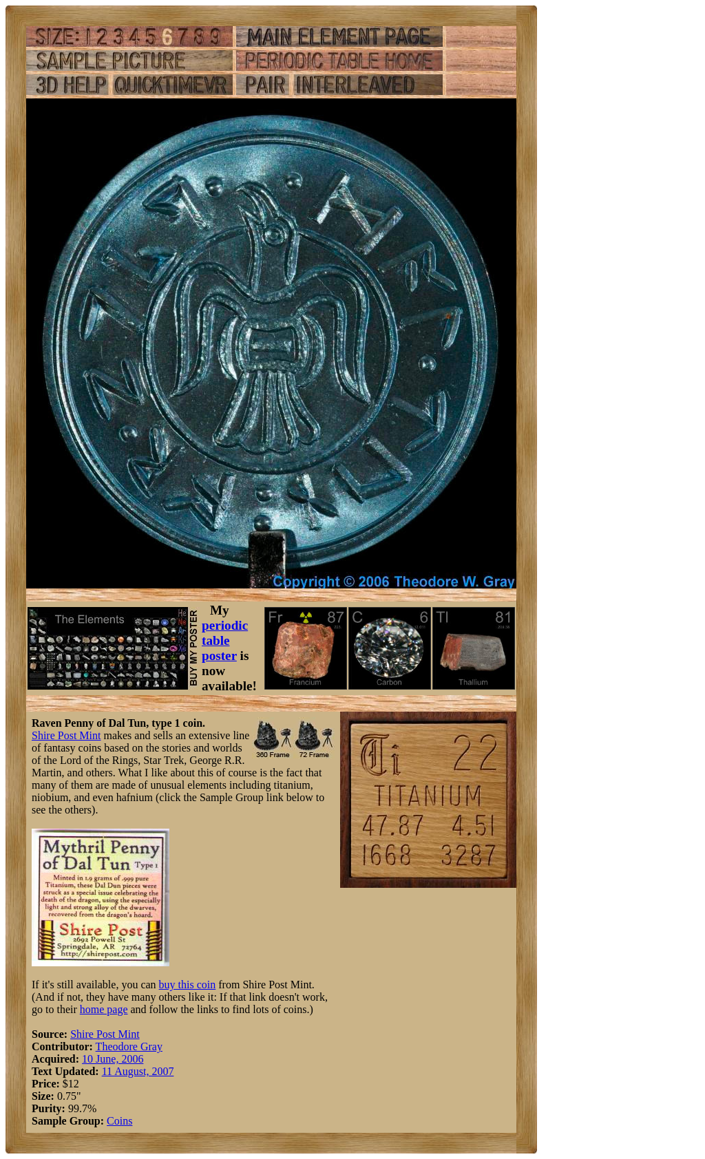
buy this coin (187, 984)
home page (104, 1009)
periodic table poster (225, 640)
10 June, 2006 (112, 1059)
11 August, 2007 (138, 1071)
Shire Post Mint (66, 735)
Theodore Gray (129, 1046)
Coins (119, 1121)
